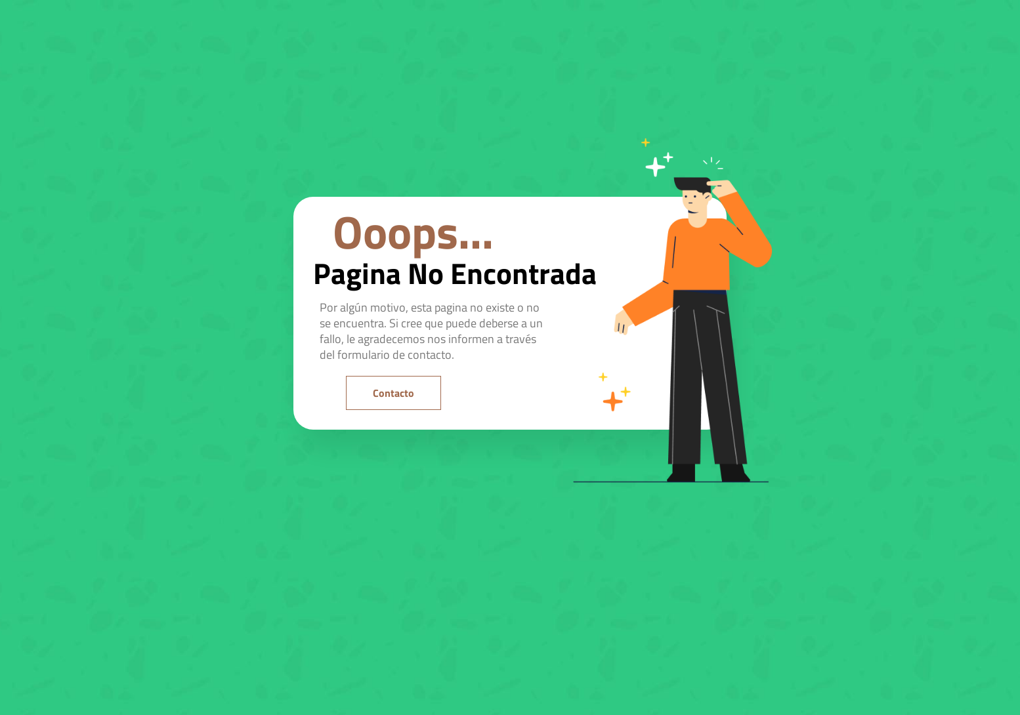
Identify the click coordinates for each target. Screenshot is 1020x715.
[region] (170, 592)
